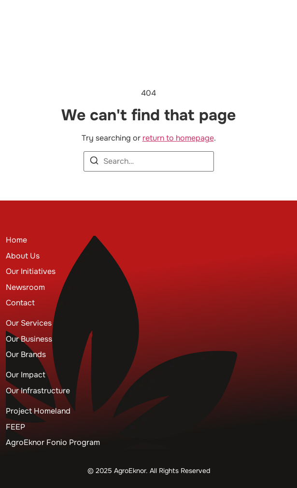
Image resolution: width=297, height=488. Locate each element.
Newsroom (25, 287)
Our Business (29, 339)
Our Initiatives (31, 271)
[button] (283, 22)
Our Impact (25, 375)
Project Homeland (38, 411)
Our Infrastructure (38, 391)
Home (16, 240)
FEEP (15, 427)
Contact (20, 303)
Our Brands (26, 354)
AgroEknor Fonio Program (53, 442)
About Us (23, 256)
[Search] (94, 162)
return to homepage (178, 138)
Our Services (29, 323)
